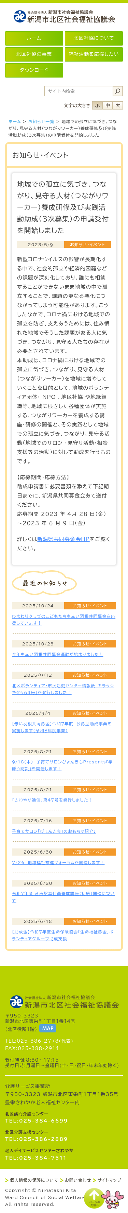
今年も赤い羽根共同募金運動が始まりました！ (57, 654)
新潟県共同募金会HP (63, 539)
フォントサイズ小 (97, 105)
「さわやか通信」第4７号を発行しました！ (52, 800)
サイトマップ (109, 1180)
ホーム (15, 121)
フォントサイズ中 (107, 105)
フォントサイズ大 (118, 105)
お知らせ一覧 (41, 121)
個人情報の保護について (34, 1180)
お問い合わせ (78, 1180)
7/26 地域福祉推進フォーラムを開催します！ (58, 862)
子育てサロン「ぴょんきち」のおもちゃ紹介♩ (54, 831)
